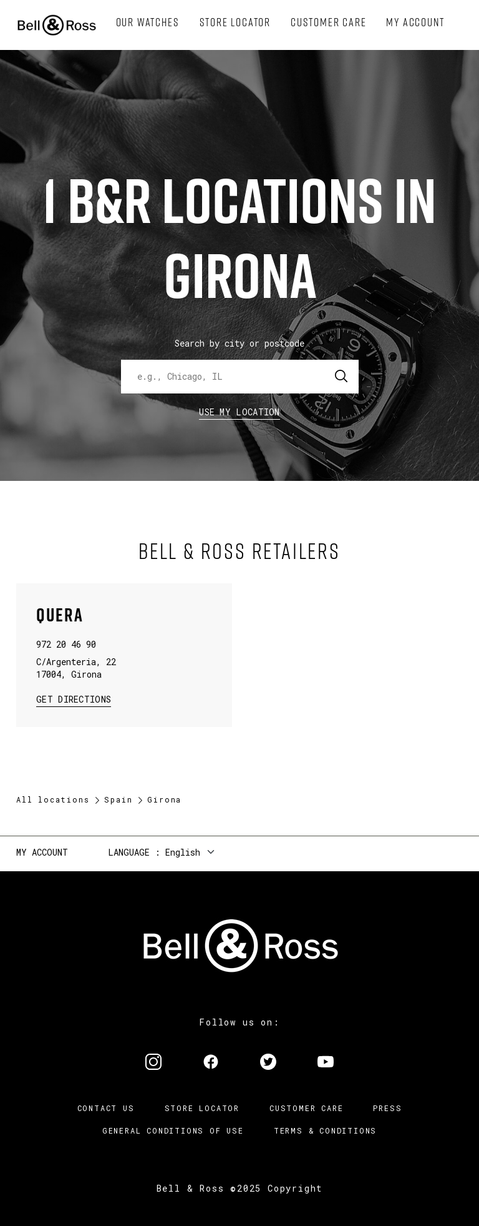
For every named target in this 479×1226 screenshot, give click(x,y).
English (182, 852)
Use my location (239, 412)
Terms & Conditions (325, 1130)
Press (387, 1108)
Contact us (106, 1108)
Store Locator (202, 1108)
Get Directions (74, 698)
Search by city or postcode (239, 343)
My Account (42, 852)
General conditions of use (173, 1130)
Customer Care (306, 1108)
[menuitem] (148, 22)
